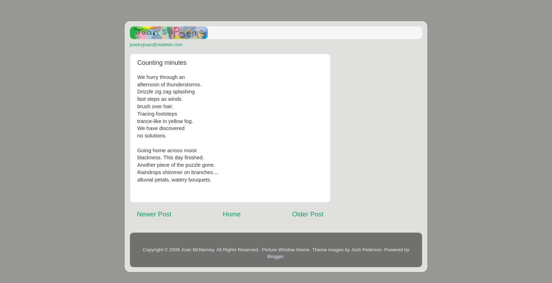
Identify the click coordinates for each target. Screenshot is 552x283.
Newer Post (154, 214)
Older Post (308, 214)
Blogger (275, 256)
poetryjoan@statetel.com (156, 44)
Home (231, 214)
